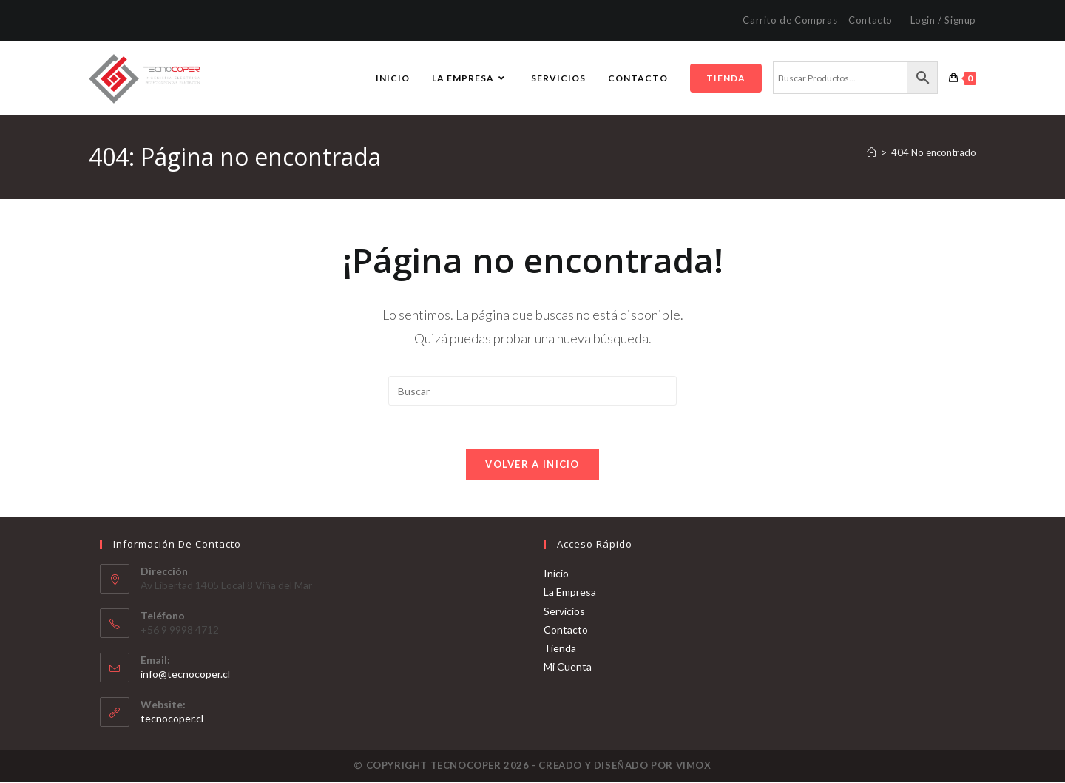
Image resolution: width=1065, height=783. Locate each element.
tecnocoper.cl (172, 719)
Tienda (560, 649)
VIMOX (693, 767)
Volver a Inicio (532, 465)
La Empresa (570, 594)
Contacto (870, 20)
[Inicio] (871, 152)
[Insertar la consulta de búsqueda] (532, 391)
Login (923, 20)
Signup (960, 20)
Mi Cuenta (568, 668)
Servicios (564, 612)
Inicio (556, 574)
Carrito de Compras (790, 20)
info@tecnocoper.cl (185, 675)
